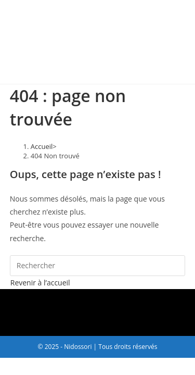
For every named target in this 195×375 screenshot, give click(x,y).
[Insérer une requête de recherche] (98, 265)
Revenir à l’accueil (40, 283)
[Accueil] (42, 146)
